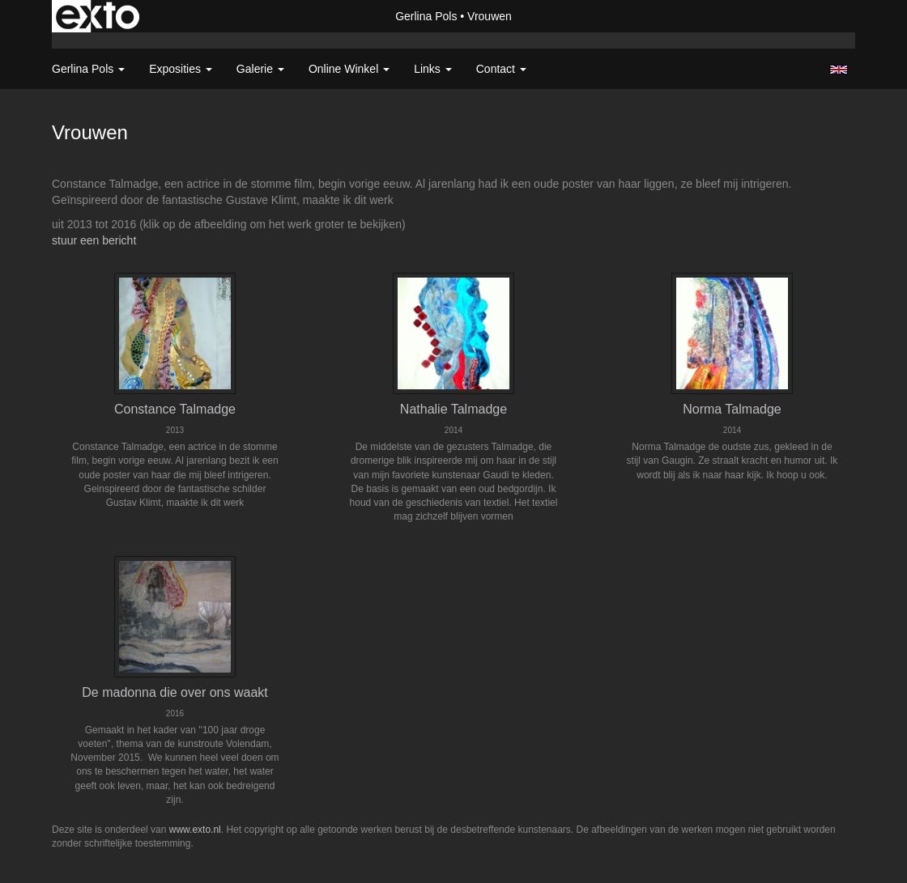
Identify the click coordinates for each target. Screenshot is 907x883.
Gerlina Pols (426, 16)
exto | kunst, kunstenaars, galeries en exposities (97, 16)
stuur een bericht (94, 240)
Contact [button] (501, 68)
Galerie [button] (260, 68)
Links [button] (433, 68)
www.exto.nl (195, 829)
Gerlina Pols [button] (88, 68)
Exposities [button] (180, 68)
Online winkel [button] (349, 68)
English (838, 69)
